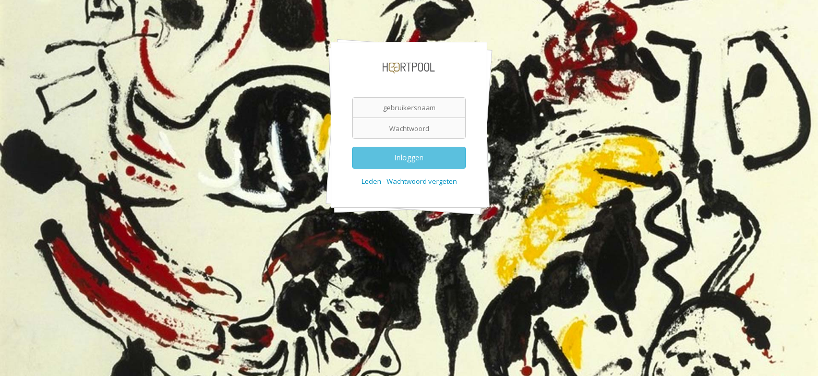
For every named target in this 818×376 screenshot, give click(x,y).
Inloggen (409, 157)
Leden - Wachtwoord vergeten (409, 181)
